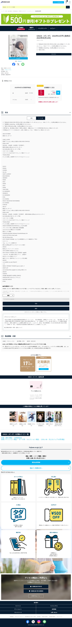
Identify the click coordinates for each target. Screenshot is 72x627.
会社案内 (39, 616)
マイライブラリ (54, 606)
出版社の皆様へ (45, 616)
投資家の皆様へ (52, 616)
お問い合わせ (54, 612)
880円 (26, 93)
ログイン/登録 (58, 2)
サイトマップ (59, 616)
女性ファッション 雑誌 (9, 439)
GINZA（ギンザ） (22, 11)
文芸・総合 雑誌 (8, 11)
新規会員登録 (50, 462)
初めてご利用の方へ (49, 468)
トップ (2, 11)
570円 (26, 99)
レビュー (52, 28)
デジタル (15, 99)
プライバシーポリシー (19, 616)
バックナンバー (31, 11)
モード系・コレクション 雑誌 (29, 439)
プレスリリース (18, 612)
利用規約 (12, 616)
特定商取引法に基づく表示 (30, 616)
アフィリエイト (18, 609)
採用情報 (54, 609)
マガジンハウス (8, 69)
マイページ (18, 606)
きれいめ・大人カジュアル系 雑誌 (52, 439)
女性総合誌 (15, 11)
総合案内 (36, 602)
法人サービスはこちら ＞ (8, 472)
